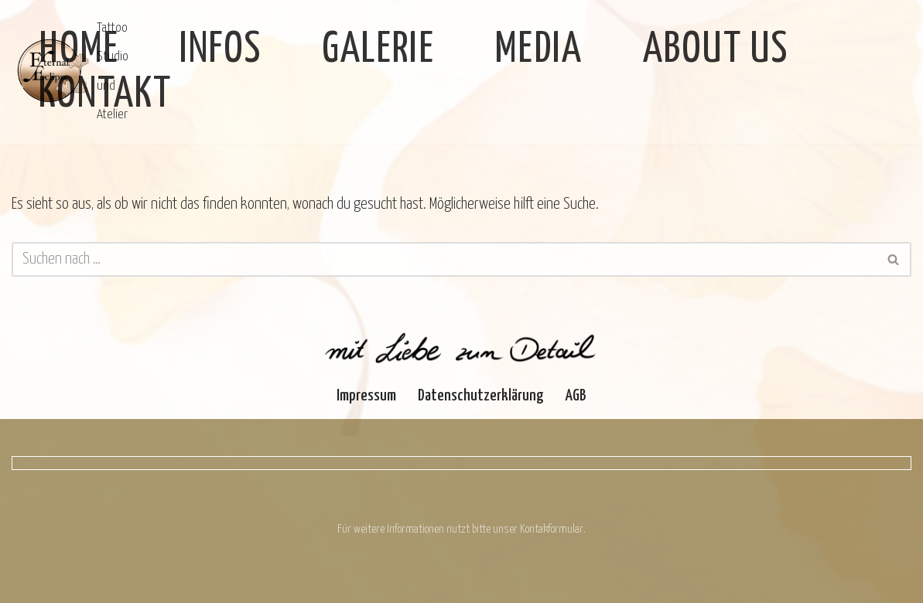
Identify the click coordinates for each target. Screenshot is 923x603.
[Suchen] (444, 259)
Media (539, 49)
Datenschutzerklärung (481, 396)
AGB (576, 396)
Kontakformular (551, 529)
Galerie (378, 49)
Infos (220, 49)
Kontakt (105, 94)
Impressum (366, 396)
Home (79, 49)
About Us (715, 49)
